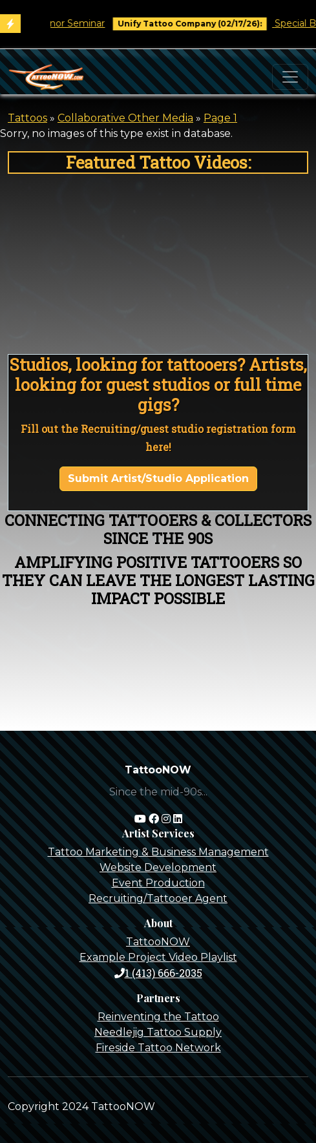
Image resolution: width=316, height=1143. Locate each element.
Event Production (158, 883)
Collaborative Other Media (125, 118)
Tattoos (27, 118)
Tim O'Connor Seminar (59, 23)
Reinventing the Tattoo (158, 1017)
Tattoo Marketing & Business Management (158, 852)
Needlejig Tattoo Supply (158, 1032)
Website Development (158, 867)
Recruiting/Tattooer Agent (158, 898)
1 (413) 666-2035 (158, 973)
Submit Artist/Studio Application (158, 478)
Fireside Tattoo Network (158, 1048)
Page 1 (220, 118)
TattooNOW (158, 942)
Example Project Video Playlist (158, 957)
